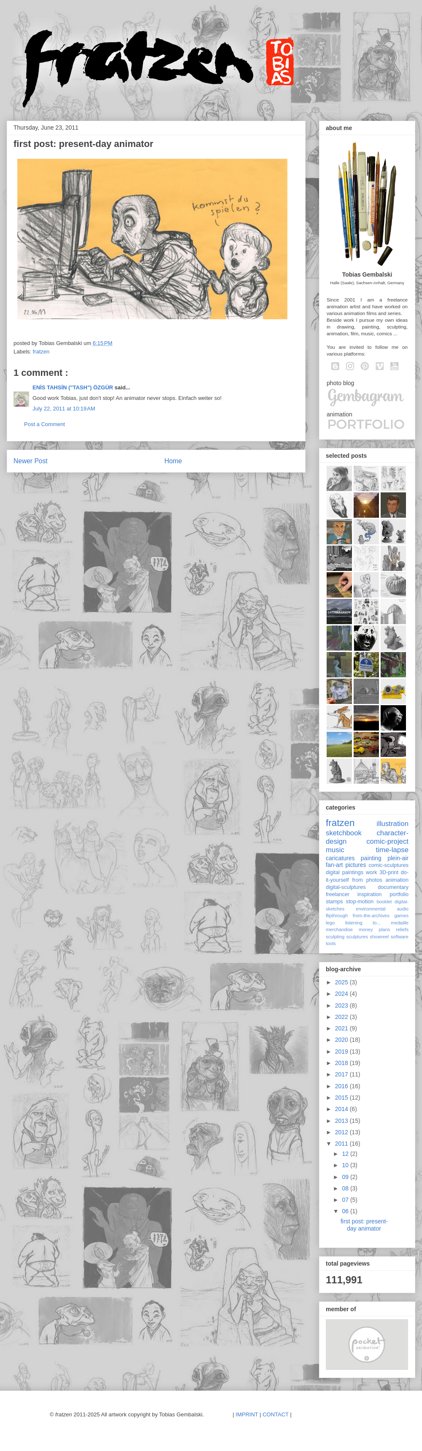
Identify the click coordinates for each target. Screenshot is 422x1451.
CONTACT (275, 1414)
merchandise (339, 929)
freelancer (337, 894)
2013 (342, 1120)
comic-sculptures (388, 865)
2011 (342, 1143)
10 (346, 1165)
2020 (342, 1039)
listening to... (363, 922)
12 (346, 1153)
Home (173, 461)
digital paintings (344, 872)
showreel (379, 936)
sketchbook (344, 833)
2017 (342, 1074)
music (335, 850)
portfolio (399, 894)
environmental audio (382, 908)
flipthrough (337, 915)
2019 (342, 1051)
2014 (342, 1109)
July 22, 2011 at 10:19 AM (63, 408)
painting (371, 858)
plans (384, 929)
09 (346, 1177)
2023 (342, 1005)
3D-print (388, 872)
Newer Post (31, 461)
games (401, 915)
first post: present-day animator (364, 1225)
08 (346, 1188)
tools (331, 943)
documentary (393, 887)
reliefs (402, 929)
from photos (367, 880)
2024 (342, 993)
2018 (342, 1063)
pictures (355, 864)
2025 (342, 982)
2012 (342, 1132)
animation (396, 880)
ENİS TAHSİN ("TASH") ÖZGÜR (73, 387)
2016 (342, 1086)
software (399, 936)
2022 (342, 1017)
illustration (392, 824)
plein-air (397, 858)
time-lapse (392, 850)
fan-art (334, 864)
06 (346, 1211)
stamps (334, 902)
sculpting (335, 936)
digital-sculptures (346, 887)
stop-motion (360, 902)
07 (346, 1199)
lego (330, 922)
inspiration (369, 894)
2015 (342, 1097)
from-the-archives (371, 915)
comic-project (387, 841)
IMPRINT (246, 1414)
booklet (384, 901)
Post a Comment (44, 424)
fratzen (41, 351)
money (366, 929)
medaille (399, 922)
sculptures (357, 936)
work (371, 872)
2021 (342, 1028)
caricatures (340, 858)
